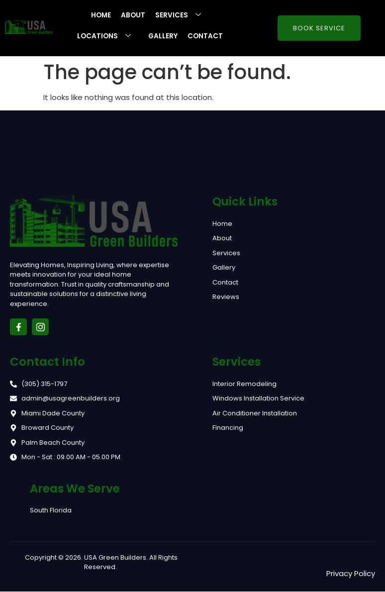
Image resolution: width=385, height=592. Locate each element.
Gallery (163, 36)
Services (182, 15)
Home (101, 15)
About (133, 15)
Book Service (319, 28)
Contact (206, 36)
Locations (107, 36)
